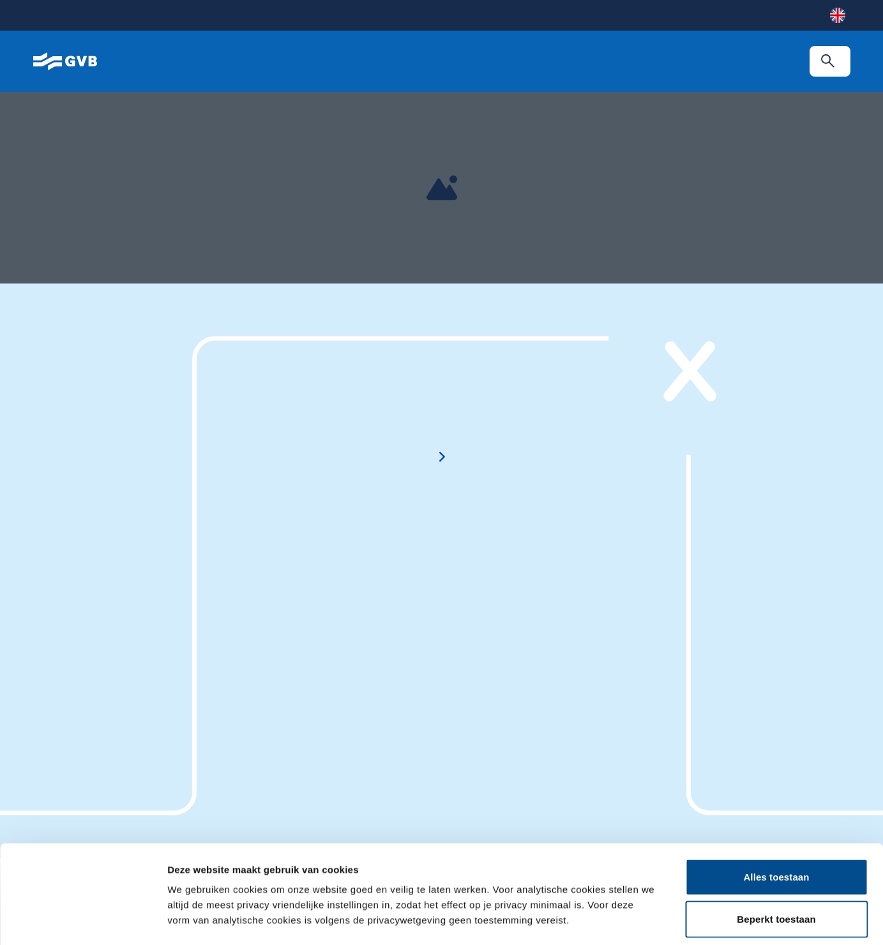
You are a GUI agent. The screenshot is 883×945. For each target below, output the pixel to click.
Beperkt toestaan (776, 820)
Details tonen (684, 919)
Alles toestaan (776, 778)
